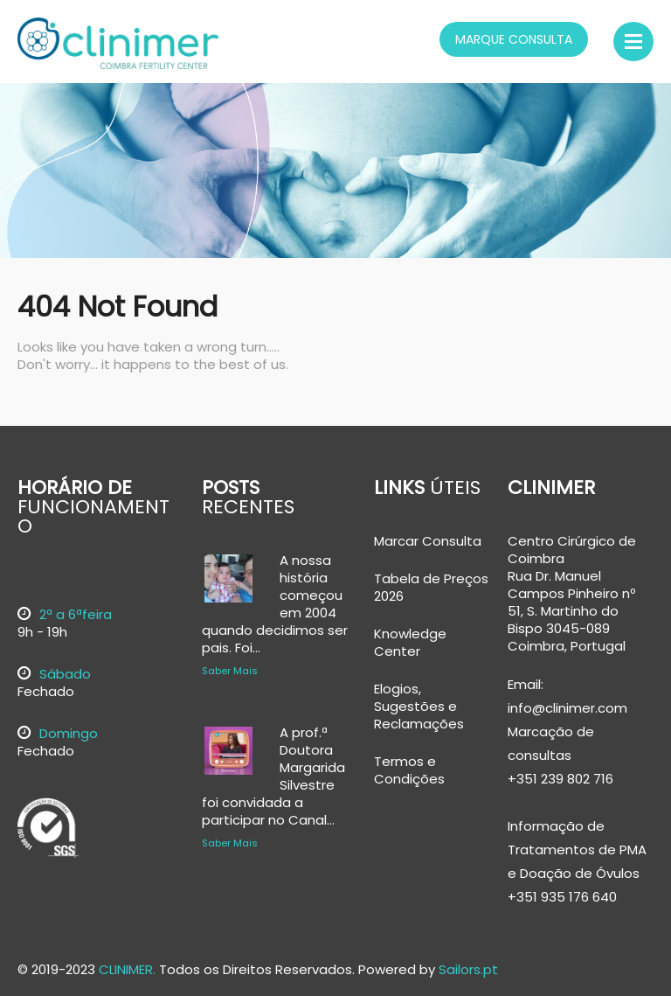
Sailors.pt (468, 969)
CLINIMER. (127, 969)
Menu (633, 41)
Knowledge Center (410, 642)
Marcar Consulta (427, 541)
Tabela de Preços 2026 (431, 587)
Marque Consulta (513, 39)
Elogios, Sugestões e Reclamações (419, 706)
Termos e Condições (409, 770)
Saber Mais (230, 671)
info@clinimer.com (567, 708)
